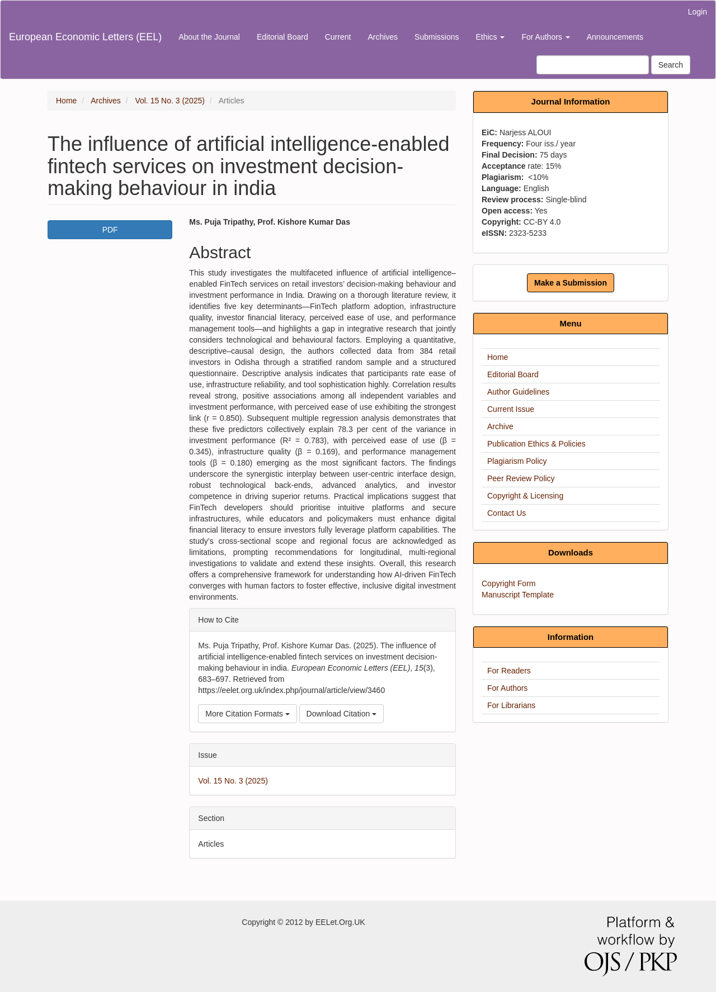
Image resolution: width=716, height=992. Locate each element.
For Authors (507, 688)
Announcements (615, 36)
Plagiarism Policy (517, 461)
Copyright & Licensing (525, 495)
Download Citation (342, 713)
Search (670, 64)
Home (66, 100)
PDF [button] (110, 229)
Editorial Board (282, 36)
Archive (500, 426)
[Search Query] (592, 64)
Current (338, 36)
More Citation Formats (247, 713)
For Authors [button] (545, 36)
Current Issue (510, 409)
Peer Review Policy (521, 478)
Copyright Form (508, 583)
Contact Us (506, 513)
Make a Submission (570, 282)
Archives (383, 36)
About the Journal (209, 36)
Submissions (436, 36)
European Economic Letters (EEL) (85, 36)
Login (697, 11)
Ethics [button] (490, 36)
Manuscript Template (518, 594)
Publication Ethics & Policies (536, 443)
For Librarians (511, 705)
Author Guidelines (518, 391)
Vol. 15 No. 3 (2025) (170, 100)
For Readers (509, 670)
